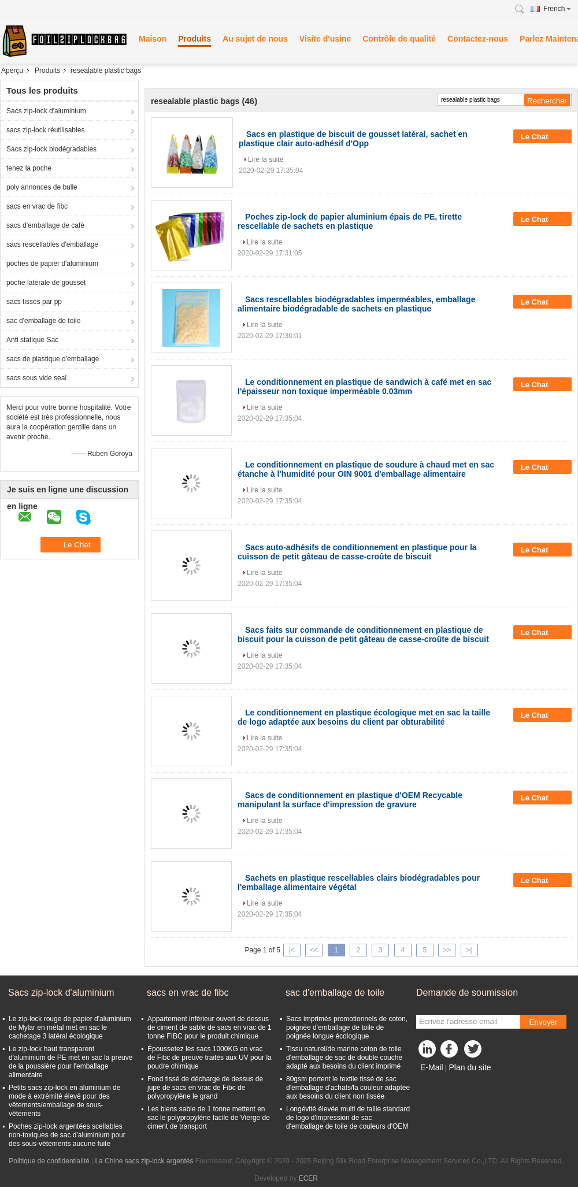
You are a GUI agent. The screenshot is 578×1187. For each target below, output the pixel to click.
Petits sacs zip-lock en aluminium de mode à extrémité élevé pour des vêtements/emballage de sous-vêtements (64, 1101)
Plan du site (470, 1067)
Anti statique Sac (32, 340)
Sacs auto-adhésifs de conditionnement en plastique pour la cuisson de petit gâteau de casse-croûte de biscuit (357, 552)
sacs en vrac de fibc (37, 206)
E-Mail (431, 1067)
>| (469, 950)
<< (314, 950)
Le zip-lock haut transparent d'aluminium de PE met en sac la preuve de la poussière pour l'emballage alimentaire (70, 1062)
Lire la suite (265, 159)
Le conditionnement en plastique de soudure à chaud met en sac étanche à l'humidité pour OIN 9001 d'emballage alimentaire (366, 469)
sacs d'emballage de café (45, 225)
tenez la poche (28, 168)
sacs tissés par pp (34, 302)
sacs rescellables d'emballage (52, 244)
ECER (308, 1178)
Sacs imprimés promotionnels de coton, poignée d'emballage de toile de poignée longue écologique (346, 1027)
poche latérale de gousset (46, 283)
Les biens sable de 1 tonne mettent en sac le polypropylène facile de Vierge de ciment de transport (208, 1117)
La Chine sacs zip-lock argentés (144, 1161)
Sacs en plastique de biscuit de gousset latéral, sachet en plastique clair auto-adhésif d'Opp (353, 138)
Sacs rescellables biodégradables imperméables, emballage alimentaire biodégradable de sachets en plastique (356, 304)
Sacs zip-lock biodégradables (51, 149)
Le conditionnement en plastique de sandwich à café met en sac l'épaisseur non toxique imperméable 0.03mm (364, 386)
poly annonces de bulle (41, 187)
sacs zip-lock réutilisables (45, 130)
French (557, 9)
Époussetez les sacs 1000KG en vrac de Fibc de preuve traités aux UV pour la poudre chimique (209, 1057)
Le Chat (542, 136)
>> (447, 950)
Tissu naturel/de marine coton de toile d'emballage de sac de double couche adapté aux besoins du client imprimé (344, 1057)
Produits (194, 38)
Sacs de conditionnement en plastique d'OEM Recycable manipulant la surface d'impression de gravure (350, 800)
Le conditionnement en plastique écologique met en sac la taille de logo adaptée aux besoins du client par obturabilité (364, 717)
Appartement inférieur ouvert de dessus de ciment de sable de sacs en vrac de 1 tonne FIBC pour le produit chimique (209, 1027)
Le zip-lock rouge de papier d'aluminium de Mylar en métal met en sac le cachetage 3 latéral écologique (70, 1027)
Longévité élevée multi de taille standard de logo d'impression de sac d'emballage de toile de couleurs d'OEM (348, 1117)
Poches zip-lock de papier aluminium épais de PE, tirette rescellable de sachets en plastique (350, 221)
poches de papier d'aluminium (52, 263)
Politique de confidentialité (49, 1161)
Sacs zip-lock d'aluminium (46, 111)
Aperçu (12, 70)
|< (292, 950)
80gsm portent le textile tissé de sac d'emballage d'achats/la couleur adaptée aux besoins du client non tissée (348, 1087)
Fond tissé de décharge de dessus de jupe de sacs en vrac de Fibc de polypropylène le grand (205, 1087)
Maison (152, 38)
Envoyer (543, 1022)
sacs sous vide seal (36, 378)
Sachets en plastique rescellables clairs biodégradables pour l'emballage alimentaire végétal (359, 882)
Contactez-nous (477, 38)
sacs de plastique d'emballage (52, 359)
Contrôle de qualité (399, 38)
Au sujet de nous (255, 38)
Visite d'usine (325, 38)
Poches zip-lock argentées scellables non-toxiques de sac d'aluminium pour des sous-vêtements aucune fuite (67, 1135)
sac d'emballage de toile (43, 321)
